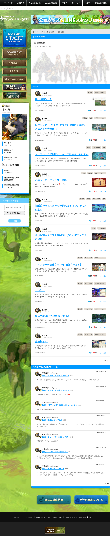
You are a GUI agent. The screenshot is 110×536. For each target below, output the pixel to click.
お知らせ (20, 3)
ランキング (76, 3)
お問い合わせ (82, 517)
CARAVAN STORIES (55, 530)
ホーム (3, 8)
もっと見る (102, 110)
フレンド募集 (96, 147)
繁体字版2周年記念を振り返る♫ (52, 315)
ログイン (14, 71)
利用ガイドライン (57, 517)
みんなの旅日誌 (51, 3)
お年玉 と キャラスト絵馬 (50, 180)
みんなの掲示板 (35, 3)
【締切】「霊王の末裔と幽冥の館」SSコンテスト (60, 405)
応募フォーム (92, 517)
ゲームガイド (14, 95)
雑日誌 (90, 92)
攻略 (90, 118)
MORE (106, 361)
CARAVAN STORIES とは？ (14, 87)
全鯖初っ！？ (41, 341)
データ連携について (14, 79)
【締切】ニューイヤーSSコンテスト (56, 437)
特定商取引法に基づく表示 (43, 517)
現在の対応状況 (100, 3)
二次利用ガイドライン (71, 517)
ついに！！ (40, 290)
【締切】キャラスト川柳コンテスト (55, 375)
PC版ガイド (14, 63)
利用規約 (16, 517)
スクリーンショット (100, 92)
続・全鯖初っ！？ (43, 99)
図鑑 (62, 32)
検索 (15, 221)
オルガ (44, 93)
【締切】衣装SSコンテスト (52, 420)
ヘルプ (87, 3)
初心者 (90, 173)
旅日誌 (51, 32)
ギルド (64, 3)
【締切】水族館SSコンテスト (53, 468)
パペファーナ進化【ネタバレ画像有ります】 (58, 264)
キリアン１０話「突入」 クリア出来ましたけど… (61, 154)
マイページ (8, 3)
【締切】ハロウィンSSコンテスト (55, 451)
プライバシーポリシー (27, 517)
